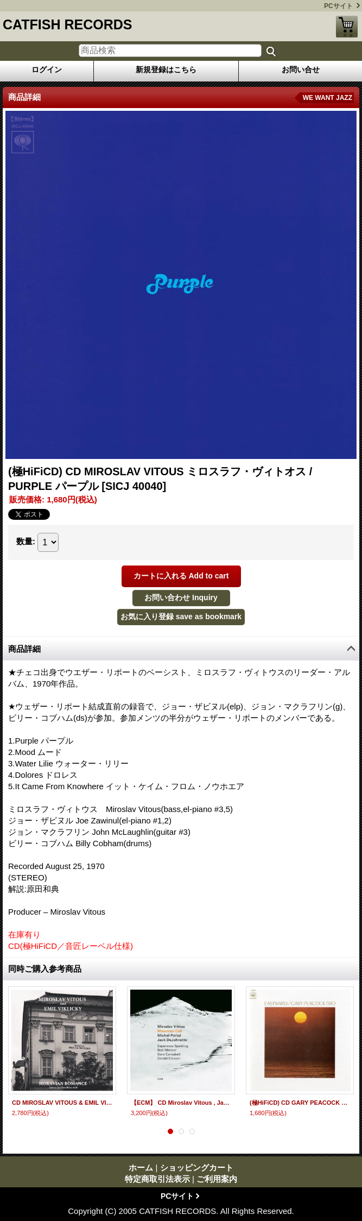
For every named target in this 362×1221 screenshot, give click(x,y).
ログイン (46, 69)
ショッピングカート (347, 26)
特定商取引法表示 (157, 1179)
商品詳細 (24, 648)
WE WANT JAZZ (327, 98)
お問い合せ (301, 69)
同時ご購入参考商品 (44, 968)
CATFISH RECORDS (67, 24)
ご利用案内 (216, 1179)
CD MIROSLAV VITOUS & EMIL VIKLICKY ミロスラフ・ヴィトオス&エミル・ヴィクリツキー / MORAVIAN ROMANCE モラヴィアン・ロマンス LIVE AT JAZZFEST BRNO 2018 (62, 1102)
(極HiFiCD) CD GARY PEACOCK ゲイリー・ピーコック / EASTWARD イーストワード (300, 1102)
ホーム (141, 1167)
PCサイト (338, 6)
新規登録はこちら (166, 69)
